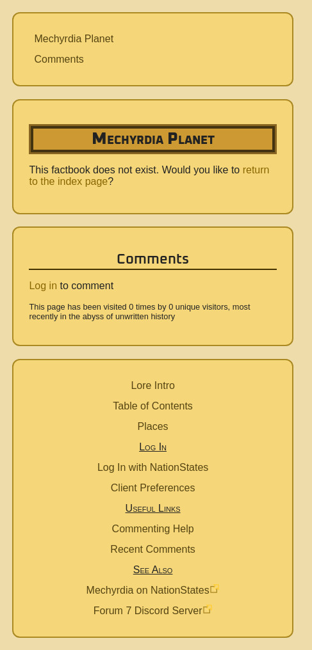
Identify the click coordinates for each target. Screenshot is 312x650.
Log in (43, 285)
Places (153, 426)
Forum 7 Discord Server (148, 610)
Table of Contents (153, 405)
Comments (58, 59)
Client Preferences (153, 487)
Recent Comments (152, 549)
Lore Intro (152, 385)
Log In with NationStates (152, 467)
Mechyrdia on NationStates (147, 590)
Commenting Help (153, 528)
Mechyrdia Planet (73, 38)
